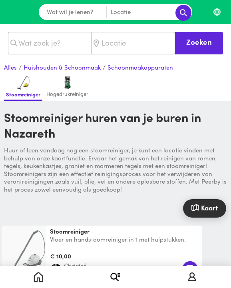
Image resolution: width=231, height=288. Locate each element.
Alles (10, 68)
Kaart (204, 207)
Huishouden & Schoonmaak (62, 68)
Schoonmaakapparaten (140, 68)
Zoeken (199, 41)
